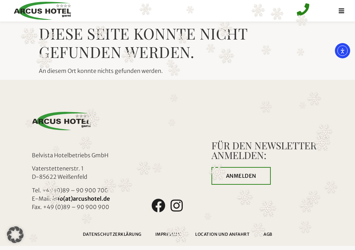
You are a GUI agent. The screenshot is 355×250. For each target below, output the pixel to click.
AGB (267, 234)
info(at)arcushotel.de (81, 198)
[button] (15, 234)
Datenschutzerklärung (112, 234)
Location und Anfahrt (222, 234)
